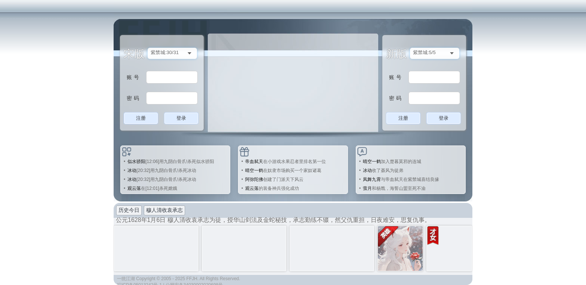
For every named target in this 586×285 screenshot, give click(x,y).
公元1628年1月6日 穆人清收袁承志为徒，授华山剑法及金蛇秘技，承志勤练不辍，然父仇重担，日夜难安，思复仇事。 (273, 220)
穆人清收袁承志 (164, 210)
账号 (134, 77)
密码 (134, 98)
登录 (181, 118)
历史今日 (128, 210)
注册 (141, 118)
